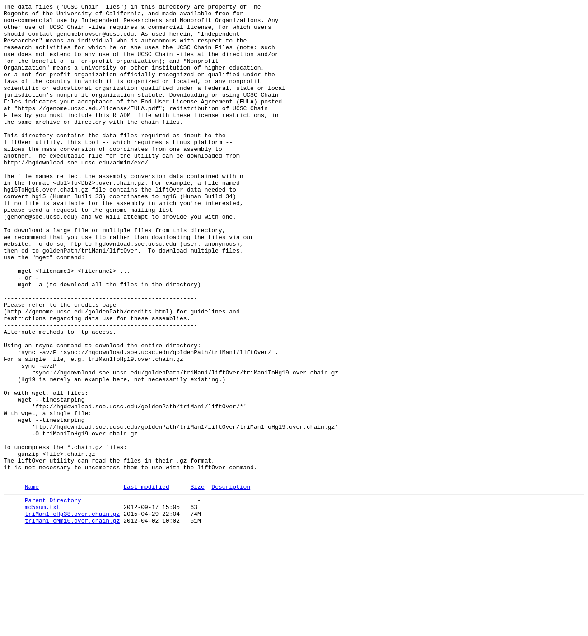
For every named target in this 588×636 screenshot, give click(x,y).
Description (230, 583)
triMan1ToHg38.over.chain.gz (72, 614)
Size (197, 583)
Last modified (146, 583)
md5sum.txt (42, 606)
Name (32, 583)
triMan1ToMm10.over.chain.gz (72, 622)
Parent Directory (53, 598)
